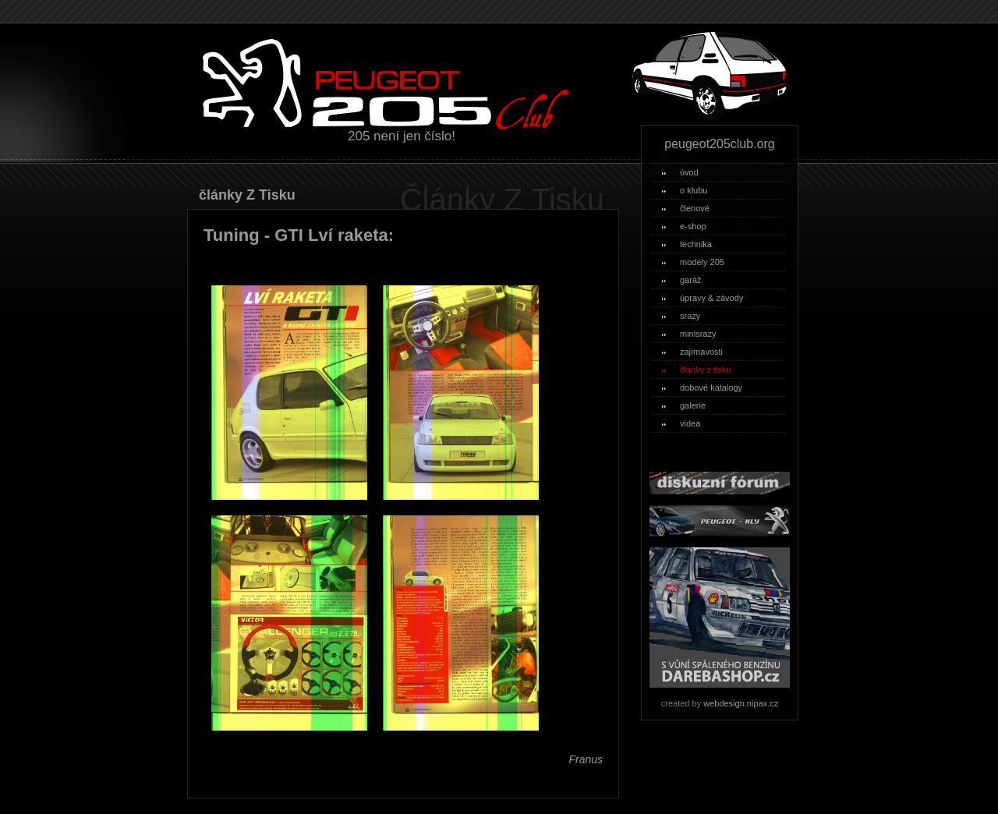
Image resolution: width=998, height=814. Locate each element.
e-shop (684, 226)
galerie (684, 405)
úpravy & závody (702, 298)
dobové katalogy (702, 387)
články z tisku (696, 369)
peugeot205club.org (719, 143)
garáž (682, 280)
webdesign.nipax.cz (740, 703)
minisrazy (689, 333)
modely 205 (693, 262)
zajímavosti (692, 351)
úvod (680, 172)
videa (681, 423)
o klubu (684, 190)
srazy (681, 315)
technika (687, 244)
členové (686, 208)
